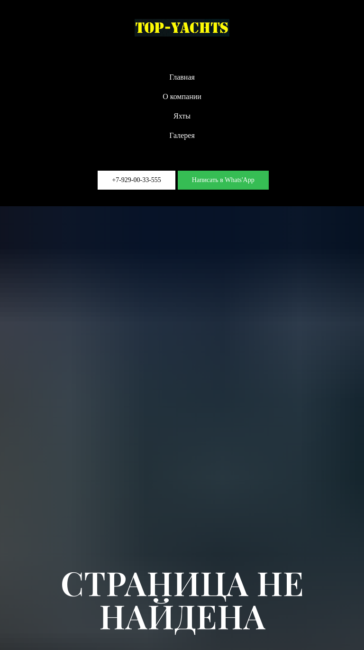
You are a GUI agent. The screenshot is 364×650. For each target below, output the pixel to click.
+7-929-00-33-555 (136, 179)
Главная (182, 77)
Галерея (182, 135)
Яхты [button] (182, 116)
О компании (182, 96)
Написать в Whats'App (223, 179)
